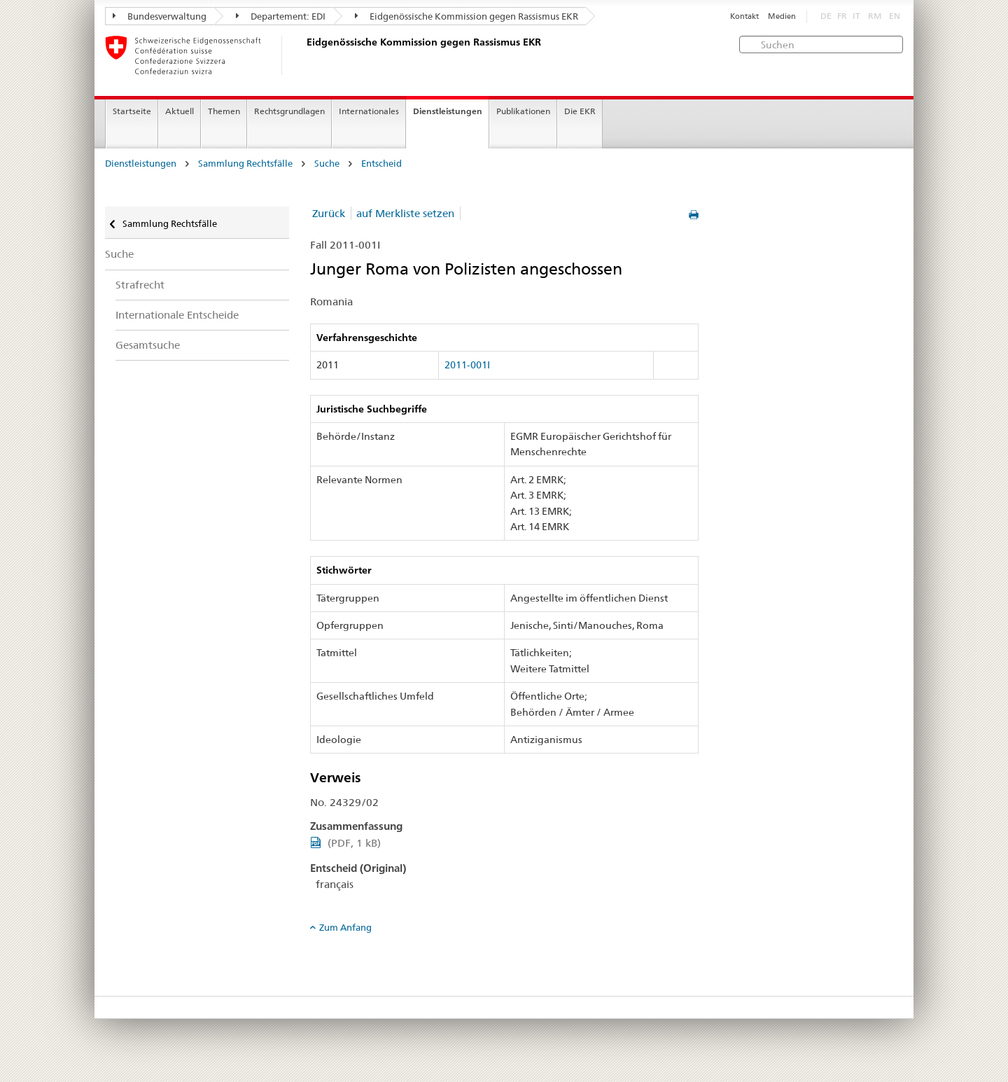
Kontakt (744, 16)
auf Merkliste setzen (405, 213)
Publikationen (523, 111)
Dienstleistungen (447, 111)
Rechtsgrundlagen (289, 111)
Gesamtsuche (147, 345)
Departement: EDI (281, 16)
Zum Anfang (345, 927)
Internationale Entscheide (177, 314)
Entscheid (381, 163)
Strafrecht (139, 284)
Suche (327, 163)
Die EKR (580, 111)
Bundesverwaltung (159, 16)
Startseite (132, 111)
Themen (224, 111)
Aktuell (179, 111)
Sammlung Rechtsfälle (245, 163)
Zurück (328, 213)
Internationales (369, 111)
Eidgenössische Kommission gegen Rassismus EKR (466, 16)
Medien (782, 16)
